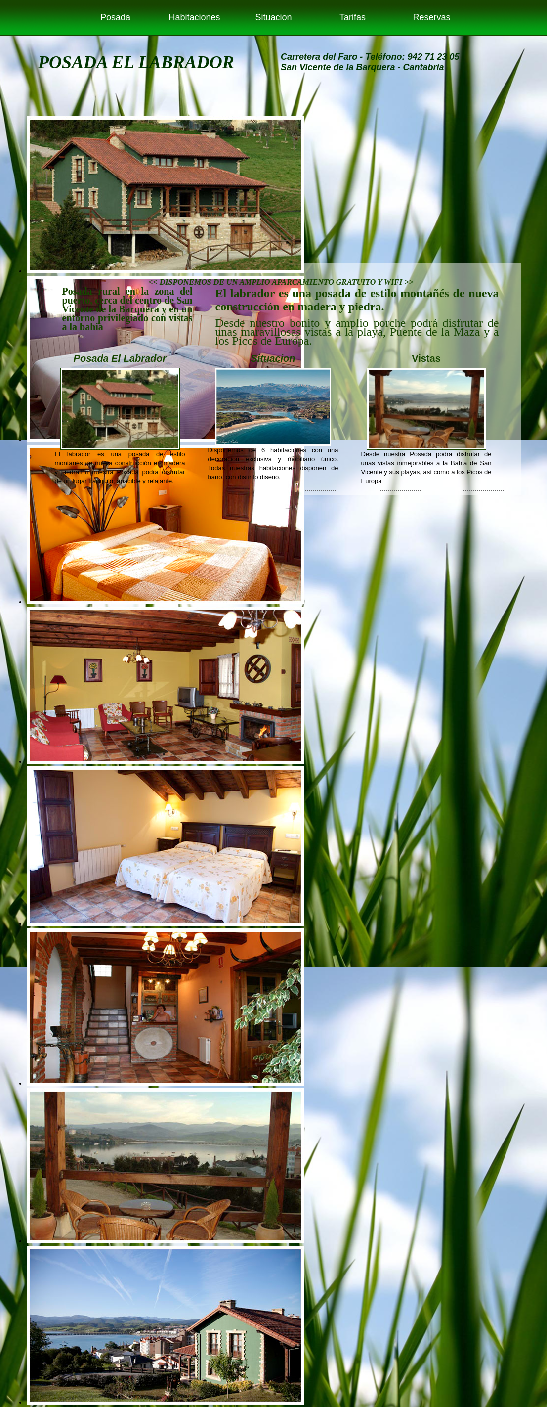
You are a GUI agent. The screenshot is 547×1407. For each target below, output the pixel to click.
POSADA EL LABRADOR (136, 62)
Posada (115, 17)
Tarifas (352, 17)
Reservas (431, 17)
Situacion (273, 17)
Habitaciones (194, 17)
